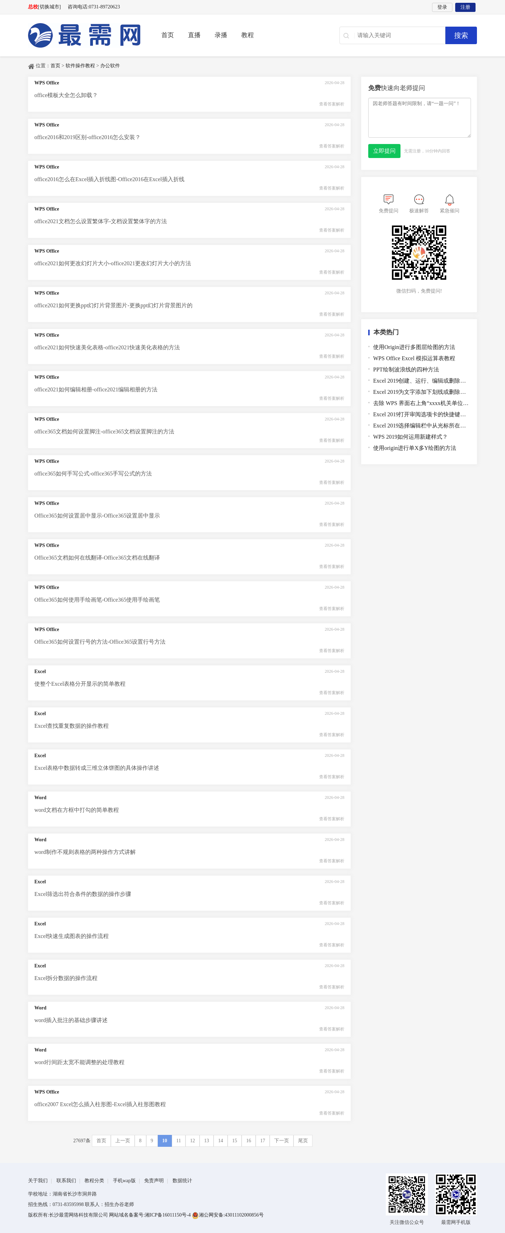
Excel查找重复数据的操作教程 (71, 726)
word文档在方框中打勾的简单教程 (76, 810)
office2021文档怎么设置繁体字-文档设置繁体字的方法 (100, 221)
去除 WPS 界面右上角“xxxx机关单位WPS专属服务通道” (421, 403)
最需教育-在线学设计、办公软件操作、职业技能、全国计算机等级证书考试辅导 (84, 35)
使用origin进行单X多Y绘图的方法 (414, 448)
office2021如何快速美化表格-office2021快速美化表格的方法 (107, 347)
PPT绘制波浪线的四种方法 (406, 369)
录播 (221, 35)
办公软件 (110, 65)
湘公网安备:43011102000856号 (228, 1215)
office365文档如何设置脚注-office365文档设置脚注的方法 (104, 431)
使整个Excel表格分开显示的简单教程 (80, 684)
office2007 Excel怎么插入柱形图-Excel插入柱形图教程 (100, 1104)
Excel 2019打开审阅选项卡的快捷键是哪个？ (421, 414)
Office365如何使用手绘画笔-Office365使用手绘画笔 (97, 600)
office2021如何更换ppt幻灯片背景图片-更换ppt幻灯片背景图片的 (113, 305)
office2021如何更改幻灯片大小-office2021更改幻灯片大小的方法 (112, 263)
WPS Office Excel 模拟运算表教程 (414, 358)
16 (248, 1140)
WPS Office (46, 82)
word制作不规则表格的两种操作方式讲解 (85, 852)
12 (192, 1140)
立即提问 (384, 151)
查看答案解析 (331, 104)
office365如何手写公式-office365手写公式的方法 (93, 474)
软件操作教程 (80, 65)
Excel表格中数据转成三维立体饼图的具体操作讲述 (96, 768)
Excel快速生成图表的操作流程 (71, 936)
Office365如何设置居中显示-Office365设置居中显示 (97, 516)
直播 (194, 35)
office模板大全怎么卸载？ (66, 95)
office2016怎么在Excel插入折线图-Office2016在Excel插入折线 (109, 179)
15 (234, 1140)
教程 (247, 35)
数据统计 (182, 1180)
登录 (442, 7)
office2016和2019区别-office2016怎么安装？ (87, 137)
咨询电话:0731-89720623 (94, 6)
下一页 (281, 1140)
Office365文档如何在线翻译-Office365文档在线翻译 (97, 558)
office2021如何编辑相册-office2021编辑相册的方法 (95, 389)
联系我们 (66, 1180)
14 (220, 1140)
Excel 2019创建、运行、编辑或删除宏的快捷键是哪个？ (421, 381)
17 (262, 1140)
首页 (167, 35)
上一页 (122, 1140)
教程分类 (94, 1180)
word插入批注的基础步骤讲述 (71, 1020)
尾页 (303, 1140)
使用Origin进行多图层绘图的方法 (414, 347)
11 (178, 1140)
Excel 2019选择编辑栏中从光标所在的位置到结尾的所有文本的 (421, 426)
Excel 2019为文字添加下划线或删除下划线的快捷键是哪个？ (421, 392)
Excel (40, 671)
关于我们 (38, 1180)
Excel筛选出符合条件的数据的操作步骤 (82, 894)
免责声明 (154, 1180)
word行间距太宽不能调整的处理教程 (79, 1062)
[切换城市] (49, 6)
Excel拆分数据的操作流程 (65, 978)
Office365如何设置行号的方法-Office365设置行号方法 (100, 642)
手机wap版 (124, 1180)
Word (40, 797)
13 (206, 1140)
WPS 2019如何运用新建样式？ (410, 437)
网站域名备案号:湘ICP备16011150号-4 (150, 1215)
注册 (465, 7)
